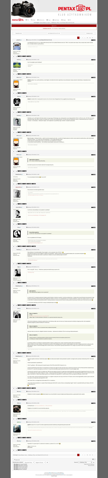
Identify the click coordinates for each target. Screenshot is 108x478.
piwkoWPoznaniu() (38, 430)
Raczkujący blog (31, 272)
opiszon (18, 422)
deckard (18, 59)
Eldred (18, 96)
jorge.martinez (18, 187)
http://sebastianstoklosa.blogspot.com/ (35, 243)
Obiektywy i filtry (55, 22)
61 (92, 37)
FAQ (27, 20)
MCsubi (18, 391)
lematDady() (34, 430)
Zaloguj (63, 20)
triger (18, 267)
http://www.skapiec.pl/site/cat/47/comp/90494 (38, 316)
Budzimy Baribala (62, 28)
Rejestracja (56, 20)
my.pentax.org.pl (54, 476)
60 (90, 37)
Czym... (49, 22)
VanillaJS (62, 473)
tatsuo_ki (18, 77)
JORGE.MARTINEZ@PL (31, 195)
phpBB (49, 472)
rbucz (18, 308)
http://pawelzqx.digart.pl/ (32, 260)
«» (84, 37)
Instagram (41, 195)
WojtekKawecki (18, 174)
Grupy (48, 20)
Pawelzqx (18, 249)
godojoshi (18, 40)
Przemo (55, 472)
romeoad (18, 115)
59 (87, 37)
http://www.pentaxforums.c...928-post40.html (43, 405)
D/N (69, 20)
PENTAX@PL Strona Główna (40, 22)
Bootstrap (58, 473)
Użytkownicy (40, 20)
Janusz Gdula (18, 207)
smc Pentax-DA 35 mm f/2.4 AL (67, 22)
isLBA (30, 430)
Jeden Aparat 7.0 (37, 195)
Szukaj (33, 20)
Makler (18, 403)
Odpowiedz (17, 460)
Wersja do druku (91, 465)
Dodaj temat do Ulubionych (89, 464)
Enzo (18, 227)
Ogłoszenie (54, 25)
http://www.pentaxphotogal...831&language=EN (37, 215)
